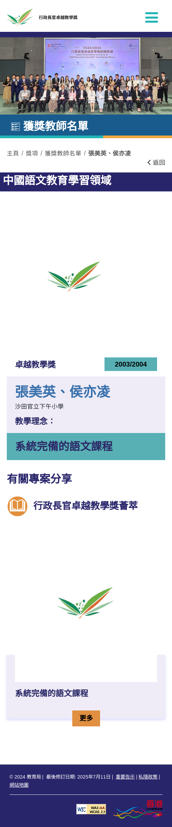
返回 (156, 162)
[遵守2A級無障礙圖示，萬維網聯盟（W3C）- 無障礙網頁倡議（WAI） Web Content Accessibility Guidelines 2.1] (91, 809)
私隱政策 (147, 777)
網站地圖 (18, 785)
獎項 (32, 153)
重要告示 (125, 777)
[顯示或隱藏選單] (151, 17)
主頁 (13, 153)
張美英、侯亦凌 (109, 153)
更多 (89, 717)
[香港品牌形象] (138, 809)
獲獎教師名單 (63, 153)
